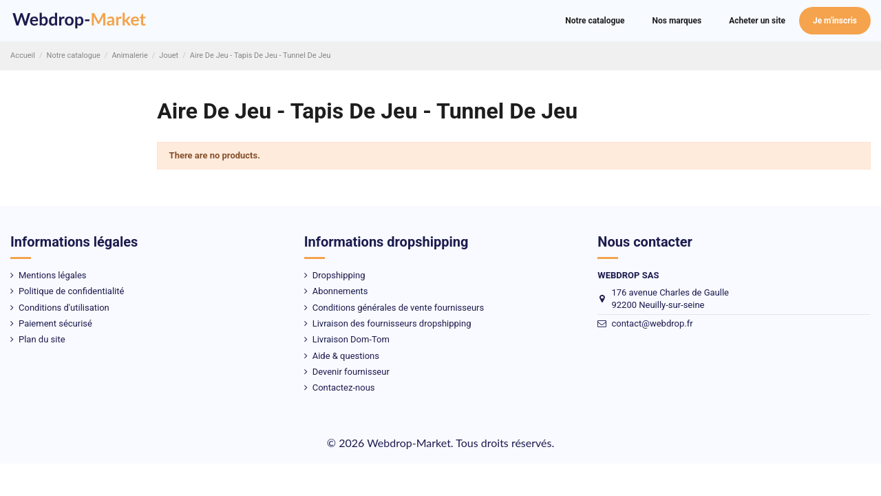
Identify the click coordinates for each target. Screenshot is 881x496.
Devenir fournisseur (351, 371)
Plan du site (42, 339)
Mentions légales (53, 275)
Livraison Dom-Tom (351, 339)
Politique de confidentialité (71, 291)
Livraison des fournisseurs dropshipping (391, 323)
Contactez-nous (343, 387)
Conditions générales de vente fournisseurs (398, 307)
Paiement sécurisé (55, 323)
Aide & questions (345, 356)
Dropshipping (338, 275)
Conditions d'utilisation (64, 307)
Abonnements (340, 291)
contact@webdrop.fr (651, 323)
